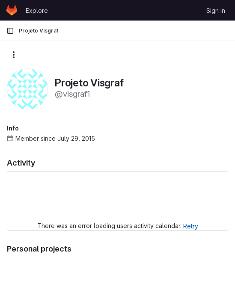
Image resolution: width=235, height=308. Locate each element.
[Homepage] (12, 10)
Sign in (215, 10)
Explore (37, 10)
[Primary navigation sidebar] (10, 31)
